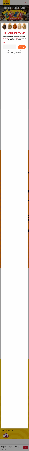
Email (5, 43)
